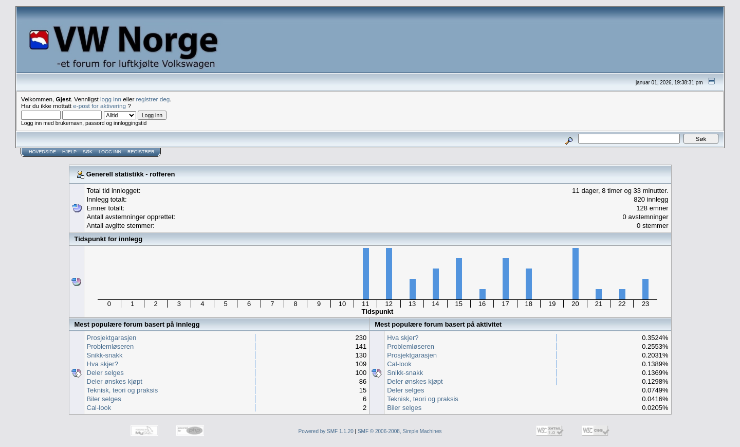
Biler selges (104, 399)
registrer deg (153, 99)
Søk (87, 151)
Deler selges (105, 373)
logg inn (110, 99)
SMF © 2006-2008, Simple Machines (400, 431)
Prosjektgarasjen (112, 338)
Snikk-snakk (105, 355)
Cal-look (99, 408)
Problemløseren (110, 346)
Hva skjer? (102, 364)
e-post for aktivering (99, 105)
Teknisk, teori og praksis (122, 390)
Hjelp (69, 151)
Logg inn (110, 151)
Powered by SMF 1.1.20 (326, 431)
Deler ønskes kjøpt (114, 381)
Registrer (141, 151)
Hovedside (42, 151)
